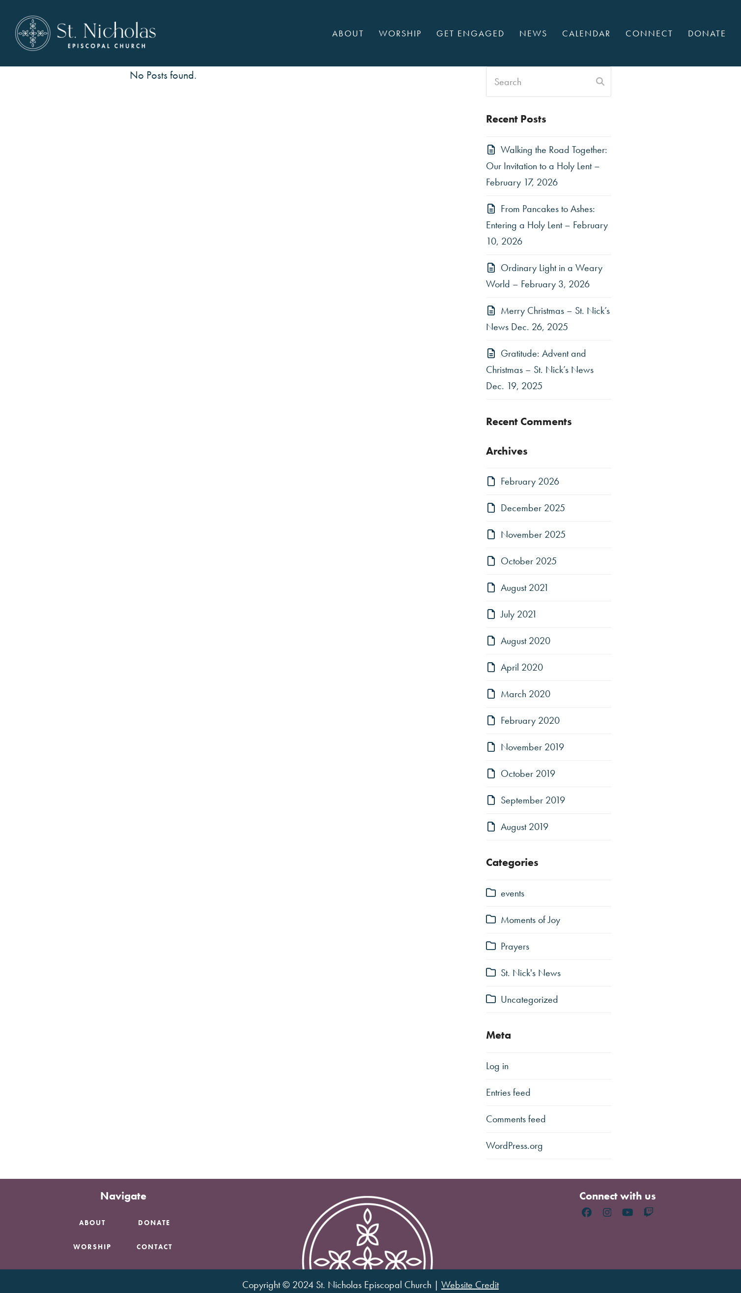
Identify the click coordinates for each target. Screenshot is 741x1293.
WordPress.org (514, 1145)
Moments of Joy (530, 919)
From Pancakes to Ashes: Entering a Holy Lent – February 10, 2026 (547, 224)
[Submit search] (600, 82)
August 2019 (524, 826)
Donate (154, 1222)
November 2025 (533, 534)
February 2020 (530, 720)
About (92, 1222)
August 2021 (525, 587)
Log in (497, 1065)
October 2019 (528, 773)
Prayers (515, 946)
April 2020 (522, 667)
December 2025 (533, 507)
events (512, 893)
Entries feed (508, 1092)
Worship (92, 1246)
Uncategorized (529, 999)
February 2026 (530, 481)
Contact (154, 1246)
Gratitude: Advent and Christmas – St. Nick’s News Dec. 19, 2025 (540, 369)
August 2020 (525, 640)
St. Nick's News (531, 972)
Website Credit (470, 1284)
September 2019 (533, 800)
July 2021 (519, 614)
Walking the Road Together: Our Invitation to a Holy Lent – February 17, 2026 (546, 165)
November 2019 (532, 746)
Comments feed (516, 1118)
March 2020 (525, 693)
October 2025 (529, 560)
